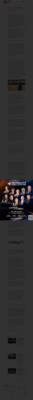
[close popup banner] (32, 180)
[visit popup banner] (16, 200)
